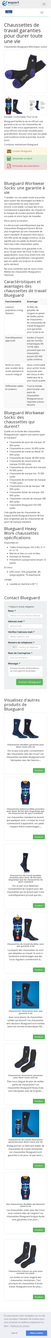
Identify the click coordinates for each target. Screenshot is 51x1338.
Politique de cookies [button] (20, 1326)
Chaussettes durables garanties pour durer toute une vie (25, 745)
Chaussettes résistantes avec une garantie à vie (25, 1012)
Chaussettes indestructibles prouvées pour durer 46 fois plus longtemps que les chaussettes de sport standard (25, 811)
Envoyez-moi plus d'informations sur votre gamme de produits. (25, 671)
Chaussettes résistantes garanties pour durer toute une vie (25, 1076)
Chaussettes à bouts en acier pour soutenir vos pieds (26, 1272)
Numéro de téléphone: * (21, 642)
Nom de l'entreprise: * (20, 653)
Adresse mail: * (16, 621)
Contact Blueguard (29, 682)
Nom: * (12, 610)
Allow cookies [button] (36, 1333)
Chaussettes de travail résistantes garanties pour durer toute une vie (25, 1140)
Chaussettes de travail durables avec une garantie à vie (25, 945)
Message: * (14, 663)
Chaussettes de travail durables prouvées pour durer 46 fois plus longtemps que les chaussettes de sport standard (25, 878)
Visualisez (39, 770)
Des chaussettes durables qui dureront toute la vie (25, 1205)
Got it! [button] (14, 1333)
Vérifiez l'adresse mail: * (21, 631)
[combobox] (13, 647)
